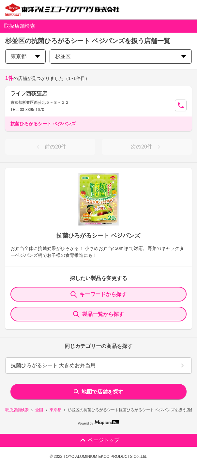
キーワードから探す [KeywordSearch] (98, 294)
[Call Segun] (181, 105)
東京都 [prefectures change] (25, 56)
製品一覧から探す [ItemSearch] (98, 314)
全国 (39, 410)
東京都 (55, 410)
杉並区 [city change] (120, 56)
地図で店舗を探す (98, 392)
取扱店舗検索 (17, 410)
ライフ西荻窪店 (28, 93)
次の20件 (147, 147)
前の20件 (50, 147)
